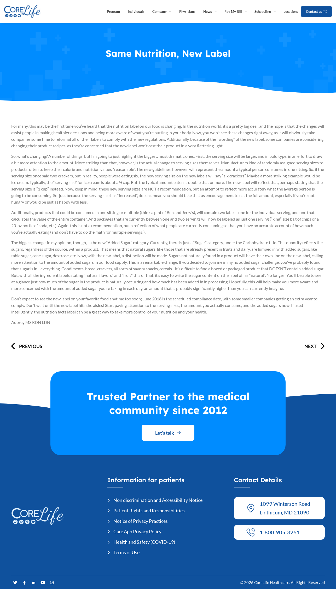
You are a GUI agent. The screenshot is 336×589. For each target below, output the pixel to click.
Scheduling (265, 11)
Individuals (136, 11)
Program (113, 11)
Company (161, 11)
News (210, 11)
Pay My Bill (235, 11)
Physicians (187, 11)
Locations (290, 11)
